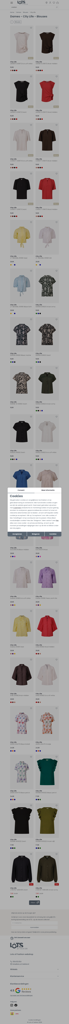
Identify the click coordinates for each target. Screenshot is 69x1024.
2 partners (17, 508)
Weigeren (36, 534)
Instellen (52, 534)
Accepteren (17, 534)
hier (57, 520)
